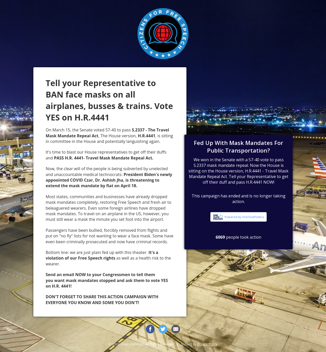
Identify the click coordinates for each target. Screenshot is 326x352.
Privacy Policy (207, 344)
